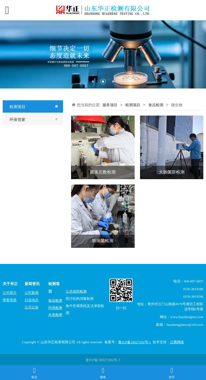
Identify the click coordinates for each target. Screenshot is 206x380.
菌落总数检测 (103, 172)
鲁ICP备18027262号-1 (103, 359)
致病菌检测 (102, 241)
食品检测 (155, 104)
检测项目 (17, 106)
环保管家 (17, 119)
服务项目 (109, 104)
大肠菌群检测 (172, 172)
